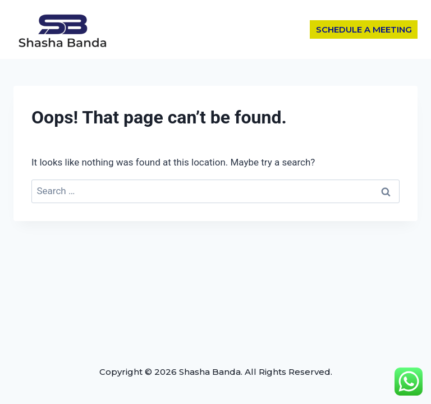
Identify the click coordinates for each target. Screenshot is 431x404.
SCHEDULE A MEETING (364, 29)
